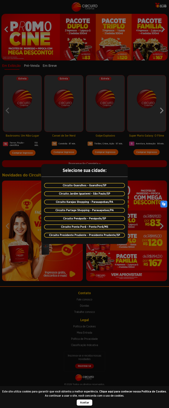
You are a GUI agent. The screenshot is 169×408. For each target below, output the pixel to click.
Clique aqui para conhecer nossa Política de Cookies (132, 391)
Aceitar (84, 402)
